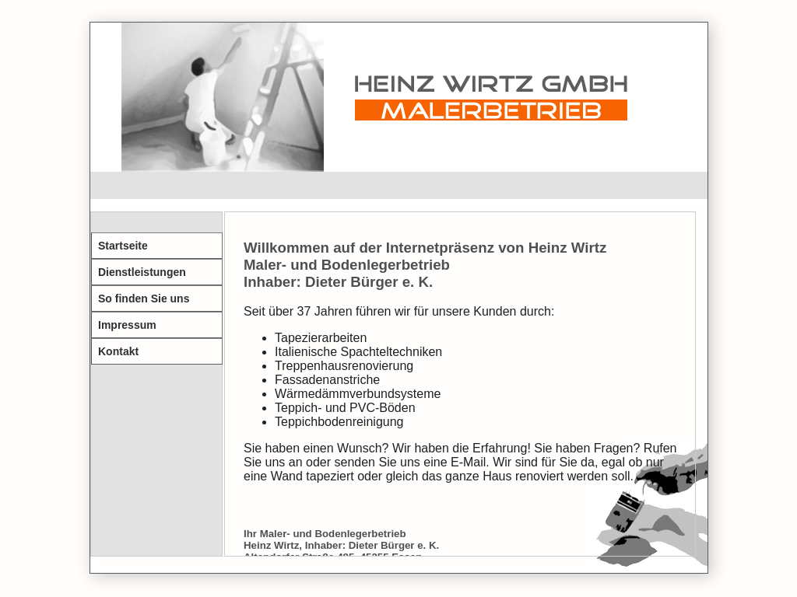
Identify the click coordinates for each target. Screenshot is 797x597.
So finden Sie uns (143, 298)
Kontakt (118, 351)
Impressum (127, 325)
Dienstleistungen (142, 272)
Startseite (123, 245)
